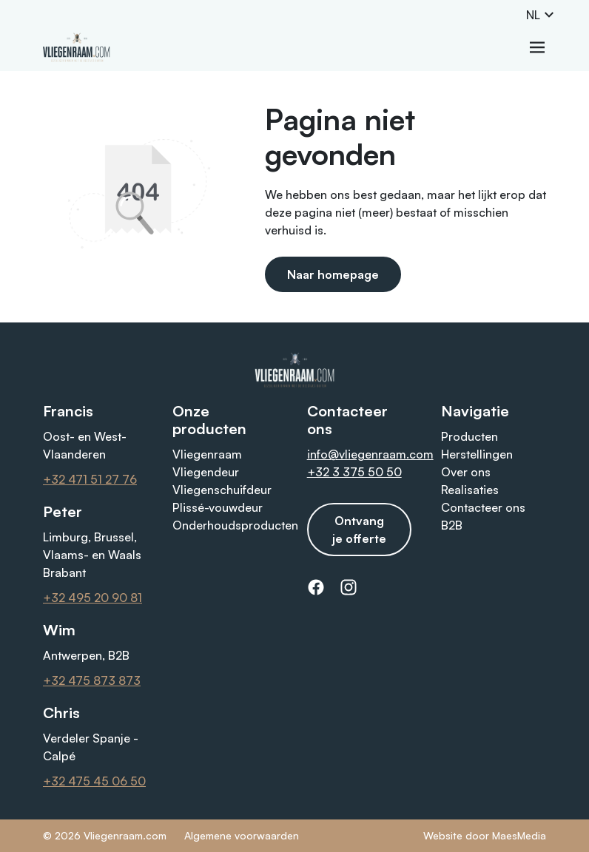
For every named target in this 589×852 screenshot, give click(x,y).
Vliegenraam (207, 454)
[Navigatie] (537, 47)
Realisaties (470, 489)
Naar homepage (333, 274)
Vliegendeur (205, 471)
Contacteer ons (483, 507)
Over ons (466, 471)
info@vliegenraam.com (370, 454)
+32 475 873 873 (92, 680)
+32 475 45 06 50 (94, 781)
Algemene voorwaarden (241, 835)
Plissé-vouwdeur (217, 507)
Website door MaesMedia (484, 835)
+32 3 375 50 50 (354, 471)
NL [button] (540, 14)
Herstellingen (477, 454)
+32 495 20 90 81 (92, 597)
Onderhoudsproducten (235, 525)
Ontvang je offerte (359, 529)
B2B (451, 525)
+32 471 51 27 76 (90, 479)
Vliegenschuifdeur (222, 489)
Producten (469, 436)
